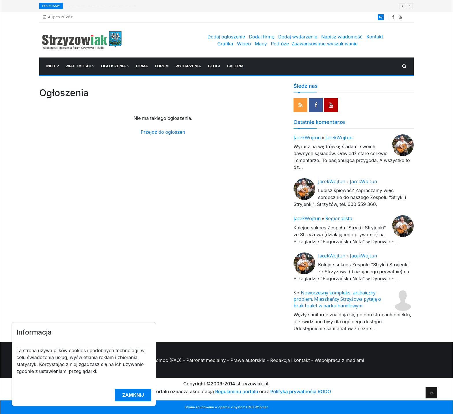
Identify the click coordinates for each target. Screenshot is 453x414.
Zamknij (133, 395)
